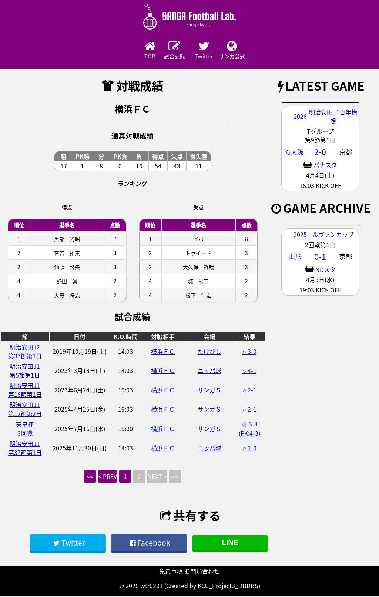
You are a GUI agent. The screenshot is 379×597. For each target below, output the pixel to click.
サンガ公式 (251, 51)
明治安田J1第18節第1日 (25, 391)
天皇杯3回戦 (25, 429)
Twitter (210, 51)
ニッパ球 (209, 371)
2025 (300, 235)
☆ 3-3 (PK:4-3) (249, 429)
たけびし (209, 352)
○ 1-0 (249, 449)
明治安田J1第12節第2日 (25, 410)
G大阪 (295, 153)
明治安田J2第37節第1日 (25, 352)
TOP (128, 51)
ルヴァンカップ (333, 235)
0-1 (320, 257)
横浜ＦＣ (163, 352)
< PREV (107, 477)
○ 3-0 (249, 352)
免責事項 (171, 571)
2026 (300, 117)
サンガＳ (209, 390)
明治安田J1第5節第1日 (25, 371)
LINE (230, 543)
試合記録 (169, 51)
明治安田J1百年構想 (333, 117)
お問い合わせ (202, 571)
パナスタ (325, 165)
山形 (295, 257)
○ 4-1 (249, 371)
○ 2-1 (249, 390)
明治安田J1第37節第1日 (25, 449)
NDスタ (325, 270)
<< (90, 477)
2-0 (320, 153)
